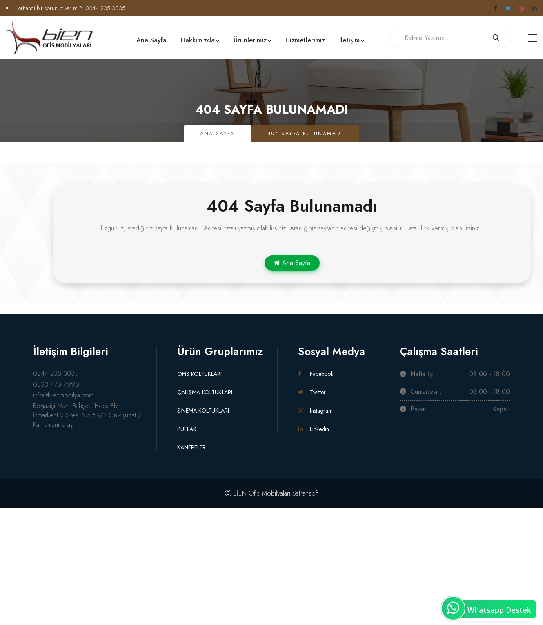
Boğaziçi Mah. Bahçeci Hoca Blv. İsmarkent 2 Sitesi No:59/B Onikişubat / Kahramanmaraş (87, 415)
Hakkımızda (198, 40)
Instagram (315, 410)
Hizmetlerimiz (305, 40)
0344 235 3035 (105, 8)
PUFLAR (186, 429)
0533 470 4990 (56, 384)
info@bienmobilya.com (63, 395)
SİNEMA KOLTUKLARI (203, 410)
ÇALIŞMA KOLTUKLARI (204, 392)
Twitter (312, 392)
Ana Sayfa (151, 40)
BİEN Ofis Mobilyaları (262, 493)
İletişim (349, 40)
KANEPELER (191, 447)
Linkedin (313, 429)
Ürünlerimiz (250, 40)
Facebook (315, 374)
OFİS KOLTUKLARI (199, 374)
